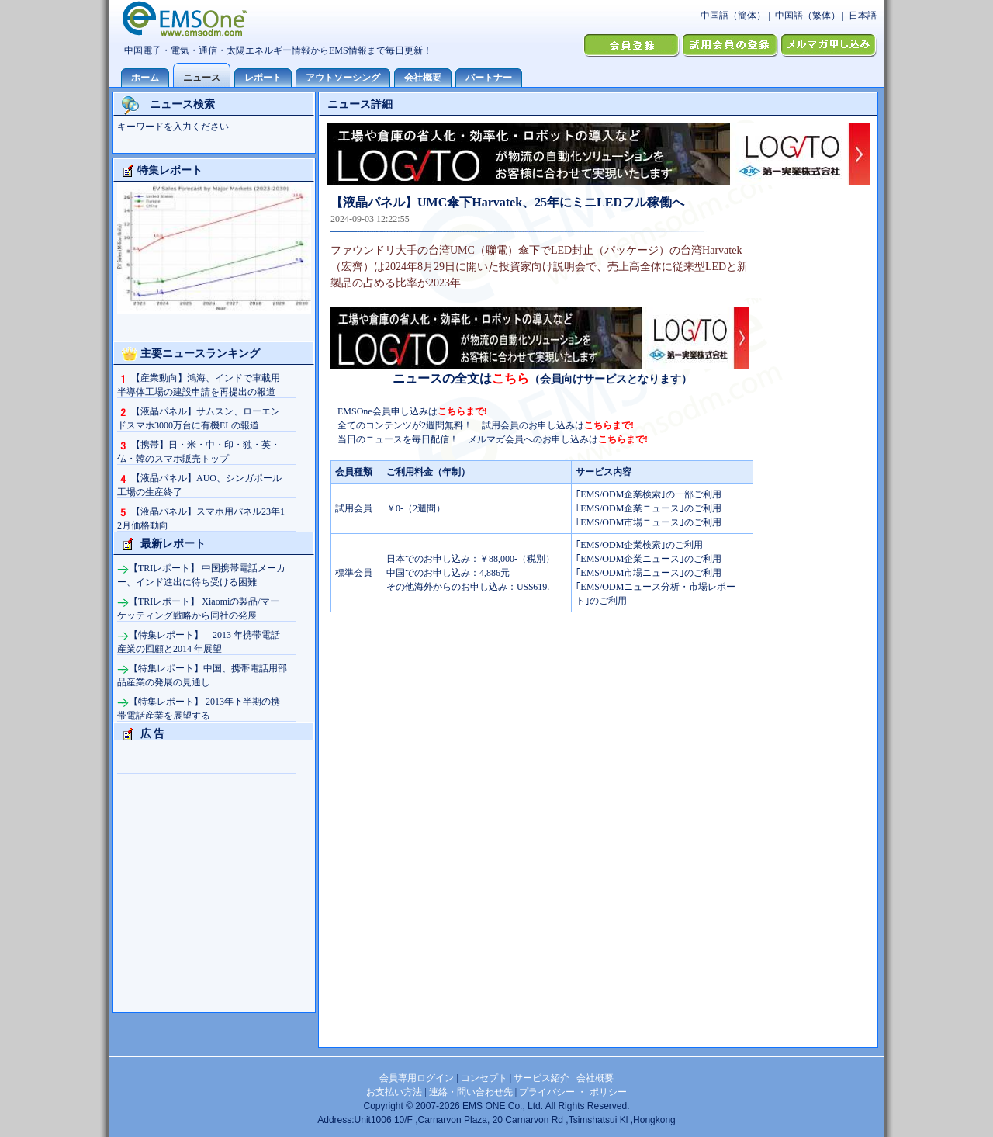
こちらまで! (462, 411)
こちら (510, 378)
